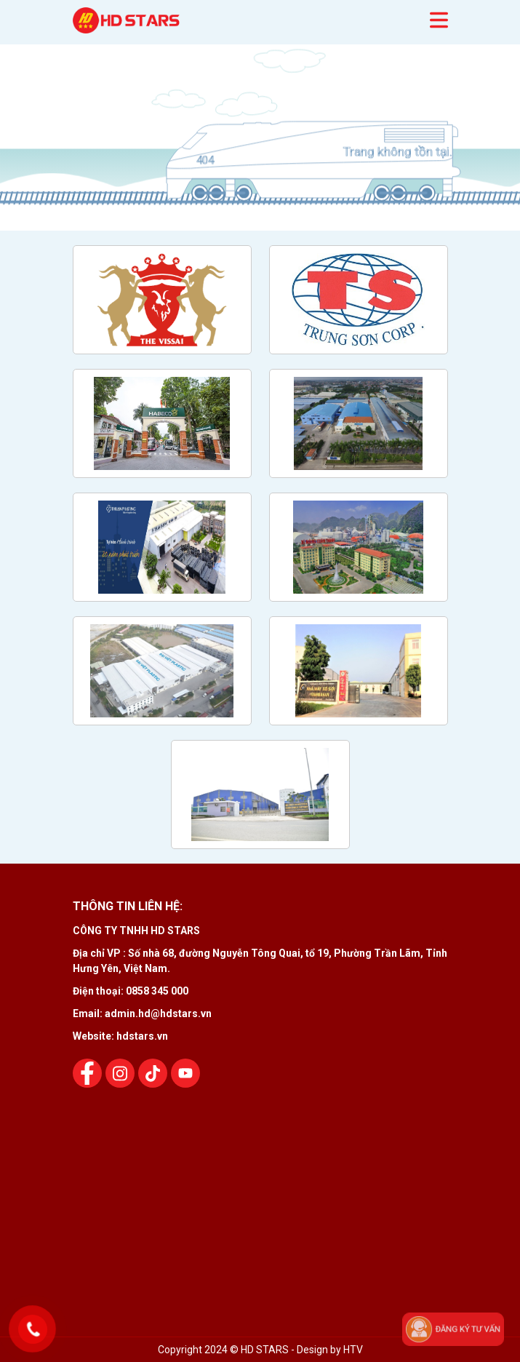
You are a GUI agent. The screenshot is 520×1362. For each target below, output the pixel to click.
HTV (353, 1349)
